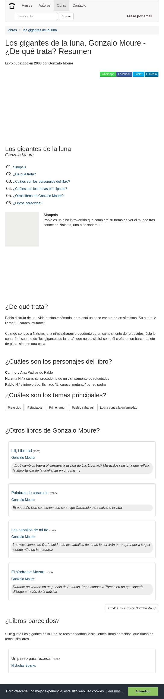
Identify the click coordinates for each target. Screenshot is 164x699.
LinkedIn (151, 74)
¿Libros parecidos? (27, 203)
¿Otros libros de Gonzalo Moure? (38, 196)
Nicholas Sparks (23, 665)
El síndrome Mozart (32, 572)
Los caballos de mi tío (34, 530)
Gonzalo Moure (23, 457)
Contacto (79, 5)
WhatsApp (107, 74)
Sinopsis (19, 167)
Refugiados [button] (34, 407)
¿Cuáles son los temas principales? (40, 189)
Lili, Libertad (25, 451)
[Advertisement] (55, 111)
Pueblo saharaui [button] (83, 407)
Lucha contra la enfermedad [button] (118, 407)
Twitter (138, 74)
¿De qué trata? (24, 174)
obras (12, 30)
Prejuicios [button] (14, 407)
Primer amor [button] (57, 407)
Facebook (124, 74)
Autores (44, 5)
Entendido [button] (142, 691)
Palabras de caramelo (34, 493)
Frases (27, 5)
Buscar (66, 16)
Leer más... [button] (114, 691)
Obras (61, 5)
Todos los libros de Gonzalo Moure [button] (133, 608)
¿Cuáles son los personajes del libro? (41, 181)
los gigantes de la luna (40, 30)
